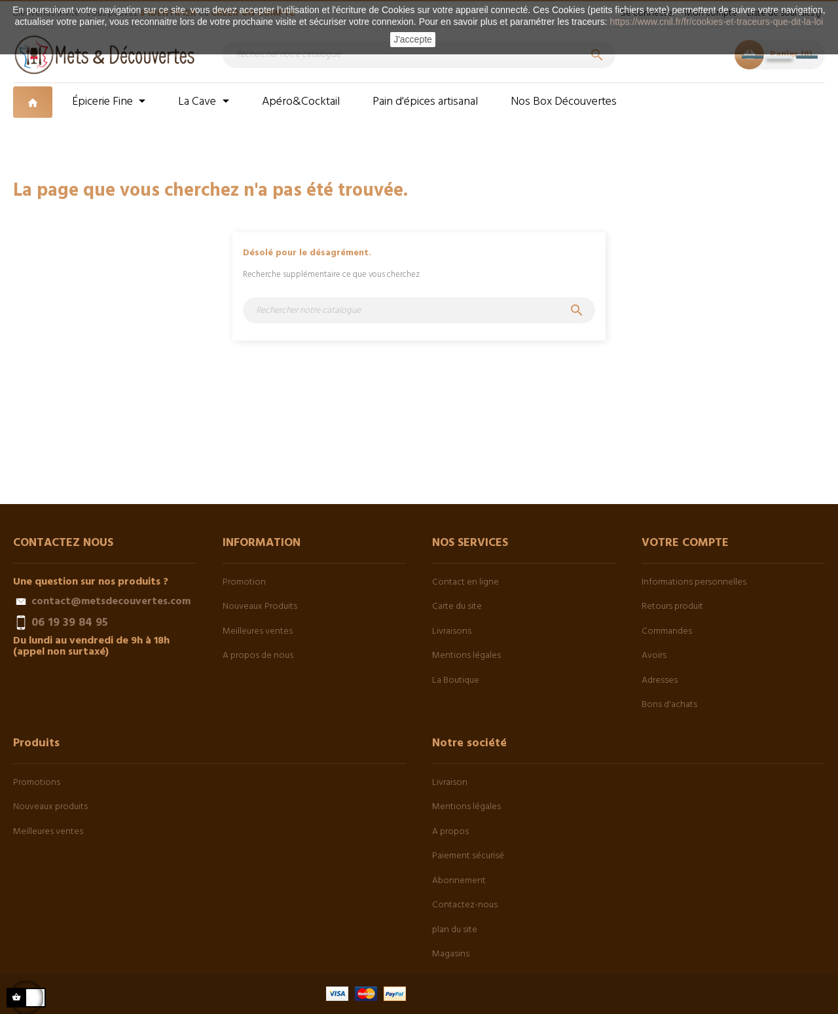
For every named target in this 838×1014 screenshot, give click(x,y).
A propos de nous (258, 655)
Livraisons (451, 631)
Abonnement (459, 880)
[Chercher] (419, 55)
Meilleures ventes (258, 631)
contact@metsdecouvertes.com (111, 601)
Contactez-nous (465, 905)
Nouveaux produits (50, 806)
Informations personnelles (694, 582)
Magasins (450, 954)
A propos (450, 831)
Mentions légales (466, 655)
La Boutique (455, 680)
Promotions (36, 782)
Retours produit (672, 606)
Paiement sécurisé (468, 855)
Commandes (667, 631)
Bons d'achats (669, 704)
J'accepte (412, 39)
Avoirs (654, 655)
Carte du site (457, 606)
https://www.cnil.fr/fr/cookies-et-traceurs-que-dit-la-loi (716, 21)
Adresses (660, 680)
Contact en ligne (465, 582)
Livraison (449, 782)
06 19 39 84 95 (69, 622)
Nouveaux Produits (260, 606)
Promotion (244, 582)
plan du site (454, 929)
